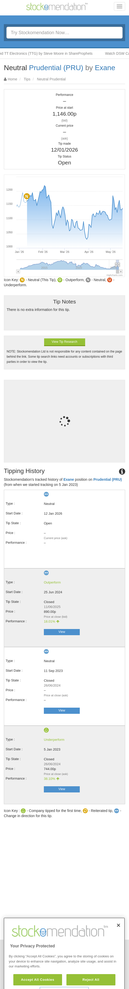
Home (12, 79)
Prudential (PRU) (56, 68)
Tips (27, 79)
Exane (105, 68)
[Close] (118, 938)
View (61, 632)
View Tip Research (64, 342)
